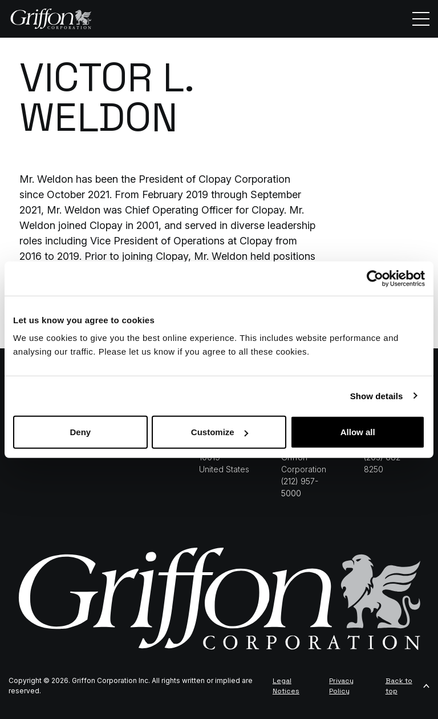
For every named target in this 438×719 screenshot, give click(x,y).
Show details (376, 395)
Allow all (357, 432)
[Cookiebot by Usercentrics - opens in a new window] (375, 278)
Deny (80, 432)
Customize (219, 432)
